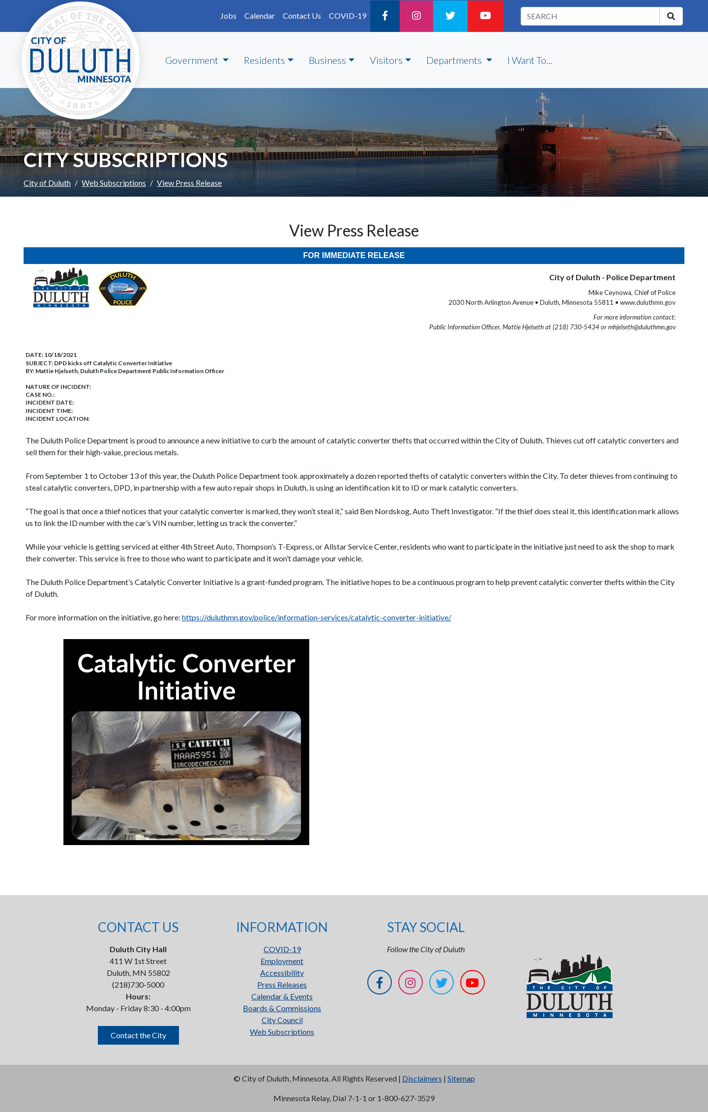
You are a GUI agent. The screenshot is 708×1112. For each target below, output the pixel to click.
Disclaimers (422, 1078)
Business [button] (327, 60)
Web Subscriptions (114, 182)
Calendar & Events (282, 996)
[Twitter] (450, 16)
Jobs (228, 15)
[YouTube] (485, 16)
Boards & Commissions (282, 1008)
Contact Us (302, 15)
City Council (282, 1019)
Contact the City (138, 1035)
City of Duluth (47, 182)
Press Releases (282, 984)
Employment (282, 961)
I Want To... (529, 60)
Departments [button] (455, 60)
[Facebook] (385, 16)
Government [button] (192, 60)
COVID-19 (347, 15)
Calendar (259, 15)
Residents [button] (264, 60)
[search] (671, 16)
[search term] (590, 16)
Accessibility (282, 972)
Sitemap (461, 1078)
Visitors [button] (386, 60)
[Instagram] (416, 16)
